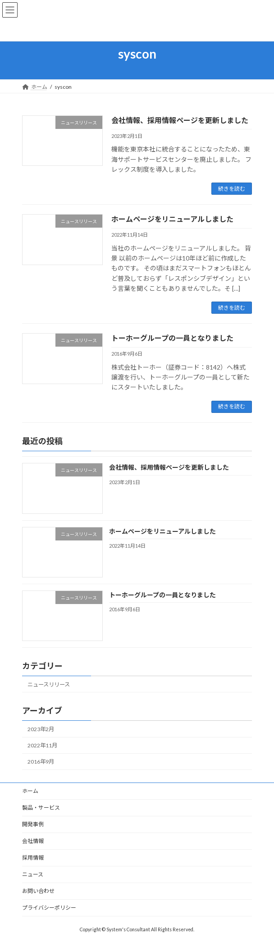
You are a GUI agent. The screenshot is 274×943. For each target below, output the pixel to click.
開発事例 (33, 824)
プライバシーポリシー (49, 907)
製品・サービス (41, 807)
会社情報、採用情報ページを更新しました (179, 120)
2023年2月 (40, 729)
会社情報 (33, 841)
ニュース (32, 874)
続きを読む (231, 188)
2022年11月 (42, 745)
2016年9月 (40, 761)
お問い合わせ (38, 891)
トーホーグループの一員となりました (172, 338)
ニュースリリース (48, 684)
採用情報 (33, 857)
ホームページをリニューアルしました (172, 219)
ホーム (30, 790)
